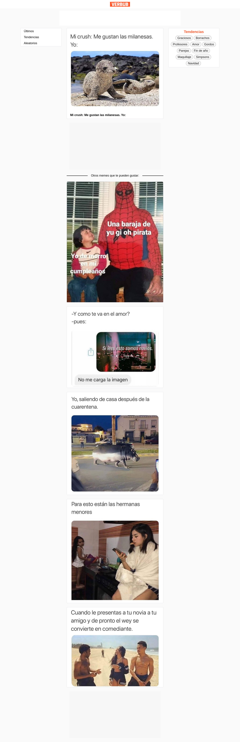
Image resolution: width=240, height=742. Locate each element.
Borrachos (202, 38)
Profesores (180, 44)
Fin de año (201, 50)
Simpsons (202, 57)
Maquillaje (184, 57)
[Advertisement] (120, 18)
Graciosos (184, 38)
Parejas (184, 50)
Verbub (120, 4)
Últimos (29, 31)
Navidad (193, 63)
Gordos (209, 44)
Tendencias (31, 37)
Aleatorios (30, 43)
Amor (195, 44)
